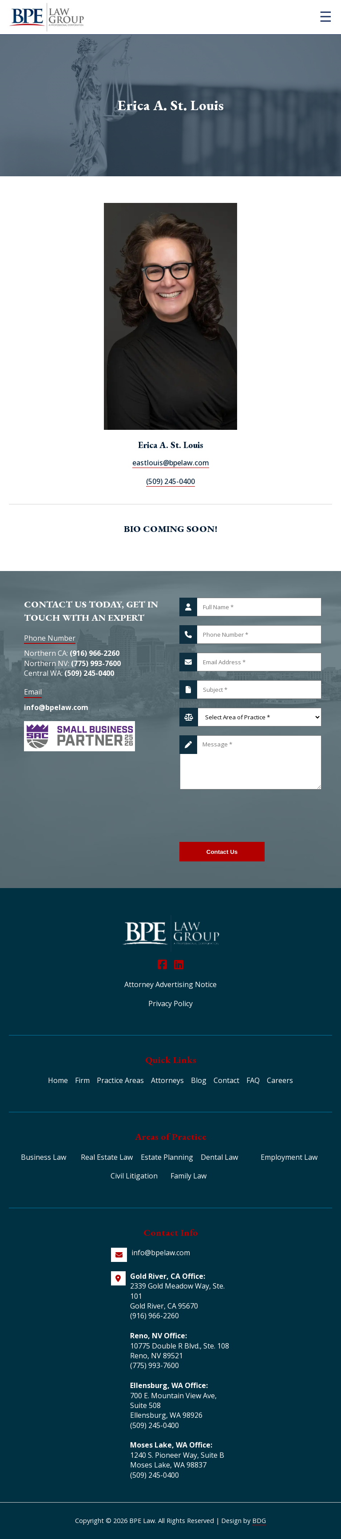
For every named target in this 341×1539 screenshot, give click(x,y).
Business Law (43, 1157)
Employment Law (289, 1157)
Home (58, 1080)
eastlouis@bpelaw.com (170, 463)
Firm (82, 1080)
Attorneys (167, 1080)
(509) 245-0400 (170, 481)
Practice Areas (120, 1080)
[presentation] (246, 815)
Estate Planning (167, 1157)
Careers (280, 1080)
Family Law (188, 1176)
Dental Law (219, 1157)
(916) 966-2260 (94, 653)
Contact (226, 1080)
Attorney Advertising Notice (170, 984)
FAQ (253, 1080)
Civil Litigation (134, 1176)
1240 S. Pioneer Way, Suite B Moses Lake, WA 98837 (177, 1460)
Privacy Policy (170, 1003)
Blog (198, 1080)
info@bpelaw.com (56, 707)
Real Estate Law (107, 1157)
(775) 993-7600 (96, 663)
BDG (259, 1520)
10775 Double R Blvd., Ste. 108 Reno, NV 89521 (179, 1351)
